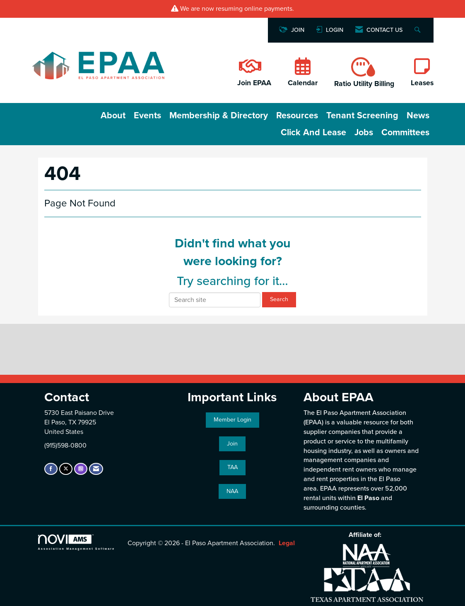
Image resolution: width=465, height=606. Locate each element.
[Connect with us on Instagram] (80, 469)
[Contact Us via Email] (96, 469)
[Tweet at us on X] (65, 469)
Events (147, 115)
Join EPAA (254, 83)
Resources (297, 115)
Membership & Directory (218, 115)
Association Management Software (76, 542)
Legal (287, 543)
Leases (422, 83)
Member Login (232, 419)
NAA (232, 491)
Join (232, 443)
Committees (405, 132)
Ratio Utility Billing (364, 83)
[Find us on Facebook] (51, 469)
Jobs (363, 132)
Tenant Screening (362, 115)
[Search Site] (418, 30)
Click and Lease (313, 132)
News (418, 115)
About (113, 115)
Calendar (303, 83)
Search (279, 299)
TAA (232, 467)
